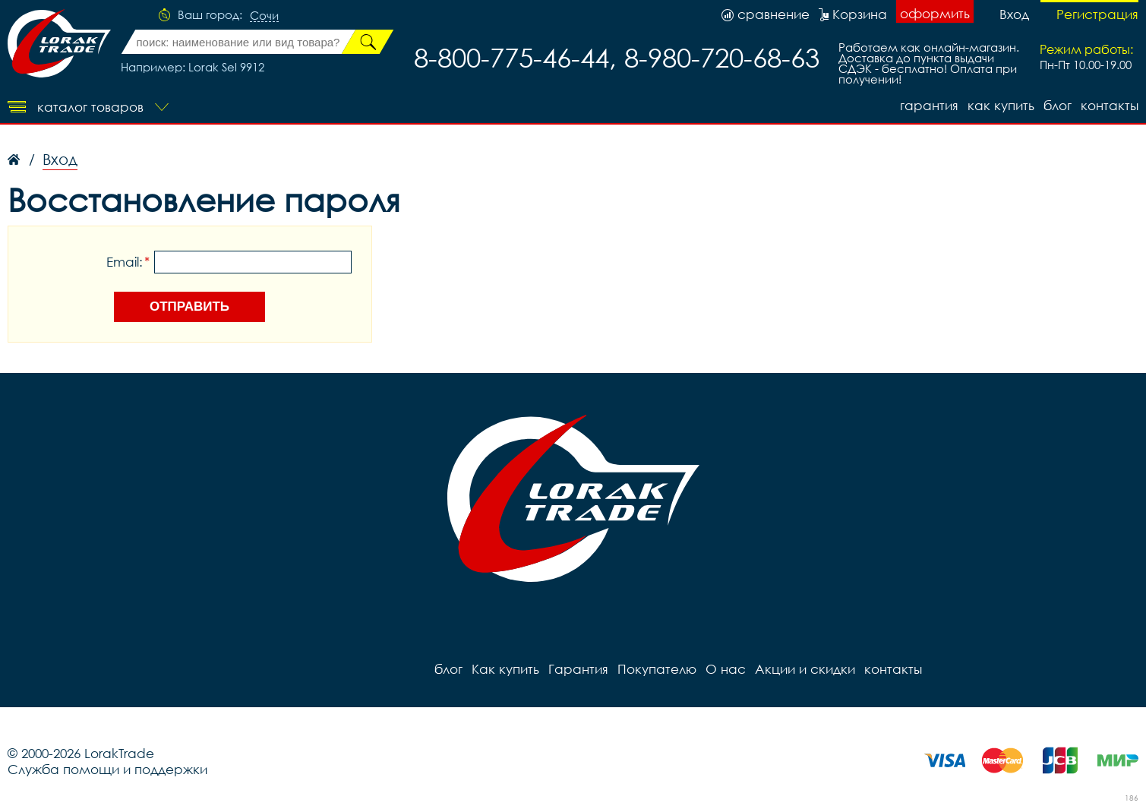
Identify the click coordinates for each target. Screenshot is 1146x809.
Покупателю (656, 669)
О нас (726, 669)
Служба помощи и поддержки (107, 769)
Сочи (264, 16)
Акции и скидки (805, 669)
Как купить (1001, 105)
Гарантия (929, 105)
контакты (1109, 105)
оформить (935, 13)
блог (1057, 105)
